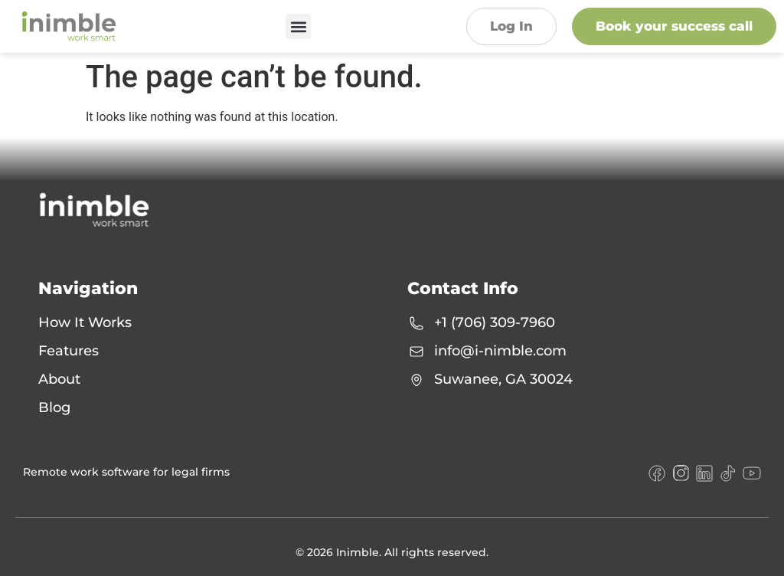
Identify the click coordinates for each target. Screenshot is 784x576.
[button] (298, 26)
